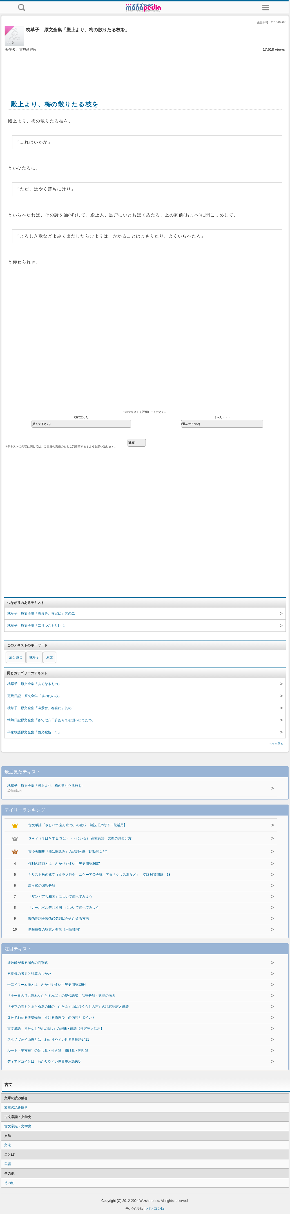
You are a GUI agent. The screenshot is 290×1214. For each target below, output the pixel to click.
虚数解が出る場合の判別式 (27, 963)
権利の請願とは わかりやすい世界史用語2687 (64, 864)
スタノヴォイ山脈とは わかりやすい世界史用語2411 (48, 1039)
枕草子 (34, 657)
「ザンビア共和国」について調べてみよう (60, 897)
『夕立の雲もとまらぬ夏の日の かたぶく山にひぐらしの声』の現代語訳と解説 (68, 1007)
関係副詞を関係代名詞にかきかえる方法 (58, 918)
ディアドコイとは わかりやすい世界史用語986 (44, 1061)
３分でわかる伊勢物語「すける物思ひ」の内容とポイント (51, 1018)
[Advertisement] (145, 70)
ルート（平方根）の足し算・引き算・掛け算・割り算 (47, 1050)
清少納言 (16, 657)
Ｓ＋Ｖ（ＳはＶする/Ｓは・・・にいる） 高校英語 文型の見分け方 (79, 838)
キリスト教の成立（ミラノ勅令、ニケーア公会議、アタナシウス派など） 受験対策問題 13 (99, 875)
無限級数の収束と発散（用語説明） (55, 929)
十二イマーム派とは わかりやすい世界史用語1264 (46, 985)
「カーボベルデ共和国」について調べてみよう (63, 908)
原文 (49, 657)
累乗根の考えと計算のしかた (29, 974)
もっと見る (276, 743)
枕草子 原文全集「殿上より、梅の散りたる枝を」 (128, 788)
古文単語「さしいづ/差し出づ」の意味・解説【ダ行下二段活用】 (77, 825)
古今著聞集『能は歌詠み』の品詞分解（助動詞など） (68, 852)
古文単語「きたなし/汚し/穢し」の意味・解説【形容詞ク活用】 (55, 1029)
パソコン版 (155, 1208)
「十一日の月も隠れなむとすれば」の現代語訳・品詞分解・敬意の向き (61, 996)
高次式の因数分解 (41, 886)
